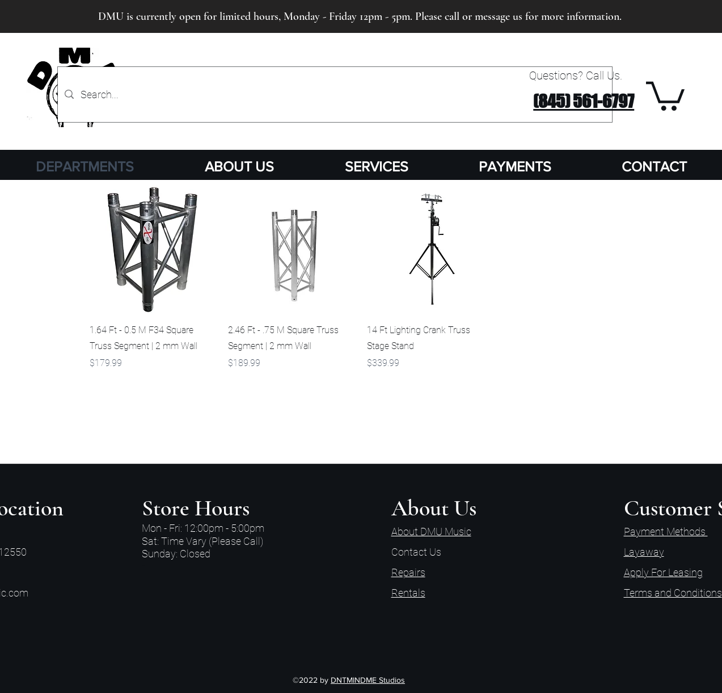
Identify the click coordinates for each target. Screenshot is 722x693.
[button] (665, 94)
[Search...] (334, 94)
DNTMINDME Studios (368, 679)
